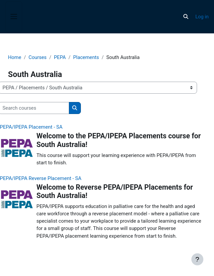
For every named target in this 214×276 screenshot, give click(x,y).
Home (14, 57)
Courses (38, 57)
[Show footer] (197, 259)
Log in (202, 17)
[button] (186, 16)
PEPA (60, 57)
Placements (86, 57)
